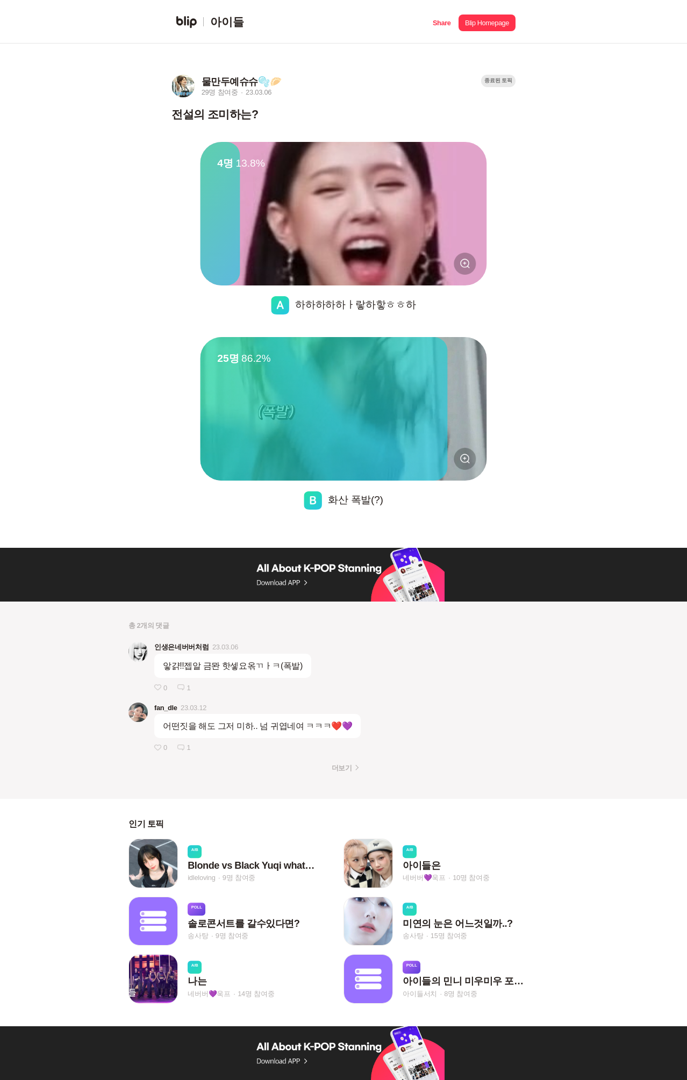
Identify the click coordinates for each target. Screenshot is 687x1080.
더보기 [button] (342, 768)
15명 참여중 (449, 936)
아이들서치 (420, 994)
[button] (441, 22)
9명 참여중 (239, 878)
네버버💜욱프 (424, 878)
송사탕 (198, 936)
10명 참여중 (471, 878)
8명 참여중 (460, 994)
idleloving (201, 878)
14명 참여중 (256, 994)
